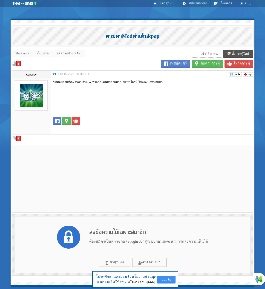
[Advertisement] (52, 178)
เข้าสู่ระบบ (165, 3)
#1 (54, 74)
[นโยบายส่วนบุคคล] (141, 282)
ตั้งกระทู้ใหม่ (238, 53)
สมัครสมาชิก (195, 3)
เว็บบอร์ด (223, 3)
